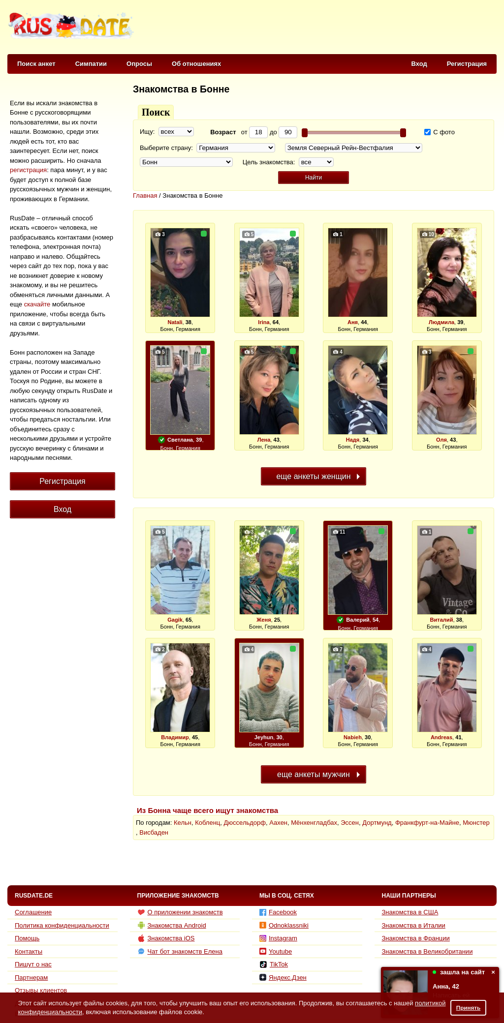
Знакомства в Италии (413, 925)
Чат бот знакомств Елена (179, 951)
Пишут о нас (33, 964)
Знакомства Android (171, 925)
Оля (441, 440)
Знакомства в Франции (416, 938)
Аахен (278, 822)
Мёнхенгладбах (314, 822)
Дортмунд (376, 822)
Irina (263, 322)
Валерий (357, 620)
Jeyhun (264, 737)
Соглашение (33, 912)
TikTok (273, 964)
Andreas (441, 737)
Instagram (278, 938)
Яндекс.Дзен (283, 977)
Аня (352, 322)
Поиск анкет (36, 63)
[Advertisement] (317, 27)
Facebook (278, 912)
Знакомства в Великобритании (427, 951)
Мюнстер (476, 822)
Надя (353, 440)
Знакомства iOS (166, 938)
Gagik (175, 620)
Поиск (156, 112)
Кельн (182, 822)
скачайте (37, 304)
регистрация (28, 170)
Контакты (28, 951)
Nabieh (353, 737)
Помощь (27, 938)
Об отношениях (196, 63)
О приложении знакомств (180, 912)
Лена (264, 440)
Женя (263, 620)
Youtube (275, 951)
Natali (174, 322)
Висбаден (153, 832)
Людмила (441, 322)
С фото (439, 132)
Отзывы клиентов (41, 990)
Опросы (139, 63)
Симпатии (91, 63)
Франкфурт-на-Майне (427, 822)
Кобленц (207, 822)
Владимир (175, 737)
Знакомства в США (410, 912)
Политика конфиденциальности (62, 925)
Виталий (441, 620)
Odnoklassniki (284, 925)
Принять (468, 1007)
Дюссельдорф (245, 822)
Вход (419, 63)
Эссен (350, 822)
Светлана (180, 440)
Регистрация (467, 63)
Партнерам (31, 977)
